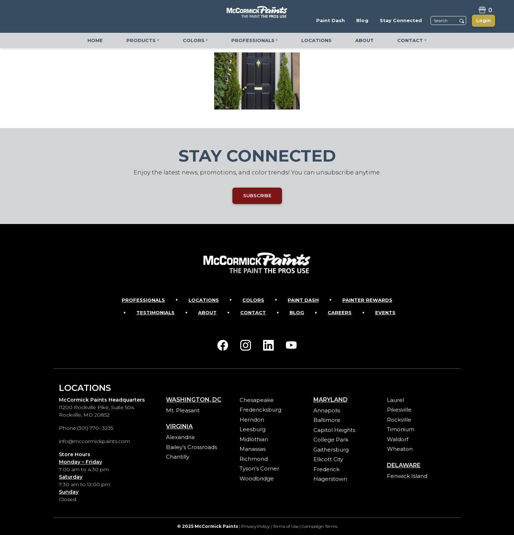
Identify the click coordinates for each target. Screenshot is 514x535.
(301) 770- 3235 (95, 428)
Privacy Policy (255, 526)
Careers (340, 312)
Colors (253, 300)
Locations (203, 300)
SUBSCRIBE (257, 195)
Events (385, 312)
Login (483, 20)
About (207, 312)
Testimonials (155, 312)
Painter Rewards (367, 300)
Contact (253, 312)
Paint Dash (303, 300)
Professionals (143, 300)
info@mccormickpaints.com (94, 441)
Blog (296, 312)
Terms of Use (285, 526)
